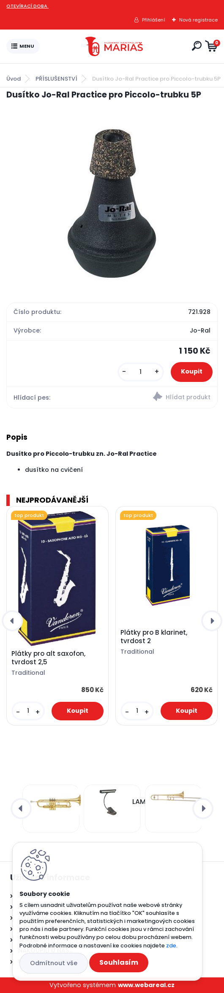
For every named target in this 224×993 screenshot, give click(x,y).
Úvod (13, 79)
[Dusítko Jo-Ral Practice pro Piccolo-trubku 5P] (112, 200)
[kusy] (140, 372)
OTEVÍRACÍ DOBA (27, 6)
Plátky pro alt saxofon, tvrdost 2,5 (48, 657)
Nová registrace (198, 19)
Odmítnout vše (53, 963)
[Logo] (114, 46)
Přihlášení (153, 19)
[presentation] (12, 620)
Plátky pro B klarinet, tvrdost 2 (153, 636)
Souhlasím (118, 962)
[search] (196, 46)
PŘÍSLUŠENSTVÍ (56, 79)
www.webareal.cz (146, 985)
